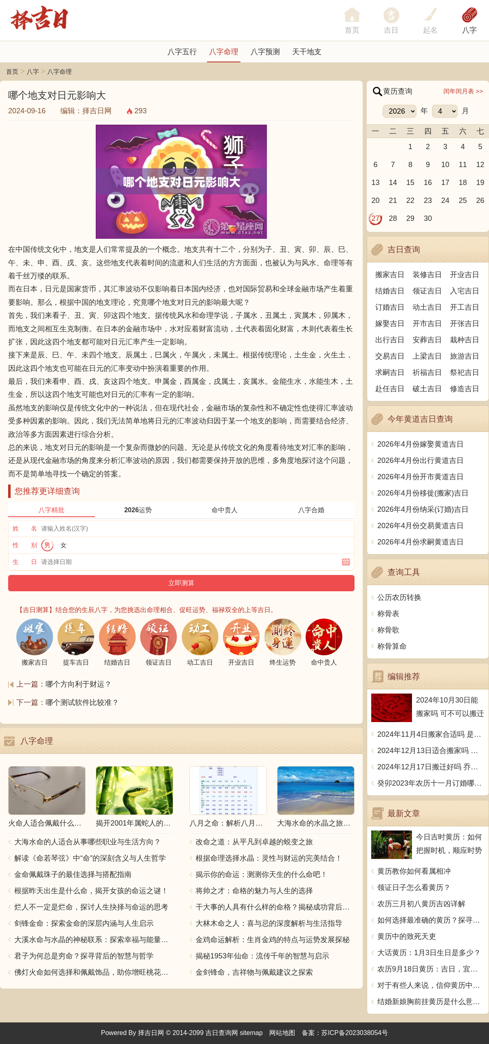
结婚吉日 (390, 291)
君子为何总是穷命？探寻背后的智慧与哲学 (84, 956)
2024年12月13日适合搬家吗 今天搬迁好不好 (431, 751)
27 (375, 218)
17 (445, 182)
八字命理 (223, 52)
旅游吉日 (464, 356)
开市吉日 (427, 323)
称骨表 (388, 614)
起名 (430, 30)
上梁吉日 (427, 356)
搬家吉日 (390, 275)
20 (375, 200)
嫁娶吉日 (390, 323)
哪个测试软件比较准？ (82, 702)
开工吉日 (464, 307)
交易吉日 (390, 356)
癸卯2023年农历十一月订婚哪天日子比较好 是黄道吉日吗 (431, 783)
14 (393, 182)
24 (445, 200)
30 (428, 218)
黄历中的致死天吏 (406, 936)
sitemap (251, 1032)
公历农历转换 (399, 597)
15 (410, 182)
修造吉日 (464, 389)
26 (480, 200)
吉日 (391, 30)
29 (410, 218)
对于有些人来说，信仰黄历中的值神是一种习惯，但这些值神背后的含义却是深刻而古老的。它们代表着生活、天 (431, 985)
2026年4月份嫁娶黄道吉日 (420, 444)
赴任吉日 (390, 389)
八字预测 (265, 52)
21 (393, 200)
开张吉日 (464, 323)
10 (445, 165)
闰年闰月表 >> (463, 91)
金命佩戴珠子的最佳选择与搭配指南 (73, 874)
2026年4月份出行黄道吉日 (420, 460)
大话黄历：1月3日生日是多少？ (429, 953)
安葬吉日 (427, 340)
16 (428, 182)
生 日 (25, 561)
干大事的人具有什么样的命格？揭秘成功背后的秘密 (275, 907)
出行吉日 (390, 340)
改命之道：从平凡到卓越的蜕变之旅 (254, 842)
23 (428, 200)
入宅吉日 (464, 291)
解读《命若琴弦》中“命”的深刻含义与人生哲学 (90, 858)
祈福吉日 (427, 372)
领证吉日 (427, 291)
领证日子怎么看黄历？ (414, 887)
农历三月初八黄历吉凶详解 (421, 904)
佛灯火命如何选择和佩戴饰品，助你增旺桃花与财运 (93, 972)
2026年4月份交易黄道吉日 (420, 526)
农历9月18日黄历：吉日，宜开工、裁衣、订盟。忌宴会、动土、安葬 (431, 969)
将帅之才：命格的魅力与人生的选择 (254, 891)
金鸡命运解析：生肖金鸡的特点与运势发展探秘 (273, 940)
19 (480, 182)
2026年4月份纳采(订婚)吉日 (423, 509)
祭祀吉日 (464, 372)
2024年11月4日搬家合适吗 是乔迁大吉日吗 (431, 734)
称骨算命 (392, 646)
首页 (12, 71)
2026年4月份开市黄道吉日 (420, 477)
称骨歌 (388, 630)
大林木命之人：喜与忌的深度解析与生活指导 (269, 923)
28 (393, 218)
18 (463, 182)
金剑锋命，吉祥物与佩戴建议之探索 (254, 972)
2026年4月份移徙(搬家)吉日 (423, 493)
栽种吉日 (464, 340)
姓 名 (25, 528)
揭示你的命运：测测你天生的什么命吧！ (262, 874)
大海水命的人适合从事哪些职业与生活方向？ (87, 842)
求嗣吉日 (390, 372)
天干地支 (307, 52)
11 (463, 165)
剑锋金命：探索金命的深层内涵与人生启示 (84, 923)
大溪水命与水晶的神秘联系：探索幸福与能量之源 (93, 940)
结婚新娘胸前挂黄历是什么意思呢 (431, 1002)
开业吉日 (464, 275)
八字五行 (182, 52)
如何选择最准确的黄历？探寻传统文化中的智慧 (431, 920)
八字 (469, 30)
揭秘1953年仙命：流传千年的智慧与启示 (262, 956)
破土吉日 (427, 389)
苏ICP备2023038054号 (355, 1032)
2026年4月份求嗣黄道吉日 (420, 542)
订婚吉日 (390, 307)
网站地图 (282, 1032)
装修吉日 (427, 275)
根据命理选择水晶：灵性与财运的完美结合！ (269, 858)
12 (480, 165)
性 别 (25, 545)
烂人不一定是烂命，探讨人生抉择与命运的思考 (91, 907)
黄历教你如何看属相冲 (414, 871)
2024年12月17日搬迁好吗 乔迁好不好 (431, 767)
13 (375, 182)
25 (463, 200)
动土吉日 (427, 307)
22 (410, 200)
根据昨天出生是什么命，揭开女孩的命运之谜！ (91, 891)
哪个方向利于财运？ (79, 684)
